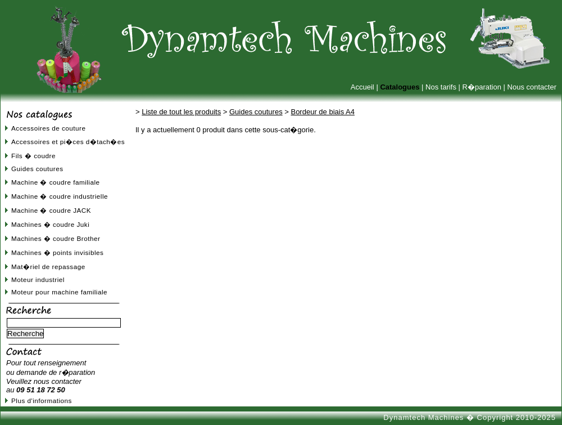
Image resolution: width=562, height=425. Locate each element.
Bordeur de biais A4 (322, 112)
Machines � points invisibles (57, 252)
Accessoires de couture (48, 128)
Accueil (362, 87)
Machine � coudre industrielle (59, 196)
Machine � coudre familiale (55, 182)
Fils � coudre (33, 155)
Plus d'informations (41, 400)
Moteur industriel (38, 279)
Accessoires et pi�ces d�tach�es (68, 141)
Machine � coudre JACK (51, 210)
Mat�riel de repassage (48, 266)
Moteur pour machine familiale (59, 292)
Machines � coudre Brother (55, 238)
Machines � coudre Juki (50, 224)
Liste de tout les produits (181, 112)
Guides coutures (37, 168)
